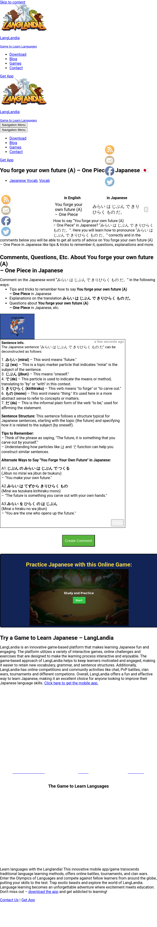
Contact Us (9, 900)
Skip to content (12, 2)
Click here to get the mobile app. (71, 683)
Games (15, 63)
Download (17, 54)
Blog (13, 59)
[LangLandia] (78, 26)
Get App (6, 76)
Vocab (44, 180)
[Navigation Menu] (13, 124)
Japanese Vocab (23, 180)
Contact (16, 68)
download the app (43, 891)
